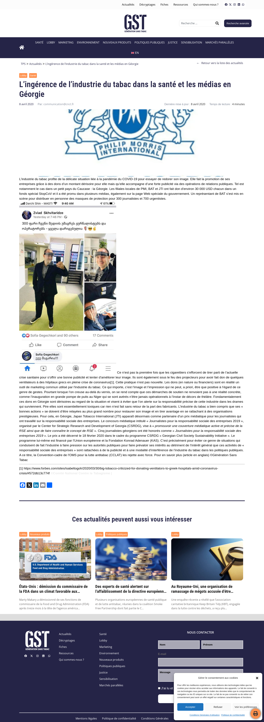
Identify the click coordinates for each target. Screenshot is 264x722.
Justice (173, 42)
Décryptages (147, 4)
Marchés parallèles (219, 42)
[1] (112, 382)
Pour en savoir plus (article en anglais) (181, 455)
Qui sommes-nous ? (205, 4)
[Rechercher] (217, 23)
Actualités (128, 4)
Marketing (66, 42)
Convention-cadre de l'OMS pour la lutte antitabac (72, 455)
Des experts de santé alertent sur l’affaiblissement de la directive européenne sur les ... (130, 589)
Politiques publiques (150, 42)
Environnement (88, 42)
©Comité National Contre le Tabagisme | (81, 473)
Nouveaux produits (117, 42)
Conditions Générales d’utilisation (205, 715)
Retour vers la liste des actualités (219, 63)
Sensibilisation (191, 42)
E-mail (162, 654)
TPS (23, 64)
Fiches (164, 4)
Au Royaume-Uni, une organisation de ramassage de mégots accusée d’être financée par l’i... (201, 589)
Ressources (180, 4)
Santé (39, 42)
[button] (257, 678)
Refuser (218, 706)
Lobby (51, 42)
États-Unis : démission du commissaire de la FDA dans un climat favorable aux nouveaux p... (53, 589)
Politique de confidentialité (233, 715)
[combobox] (197, 23)
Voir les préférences (246, 706)
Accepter (190, 706)
